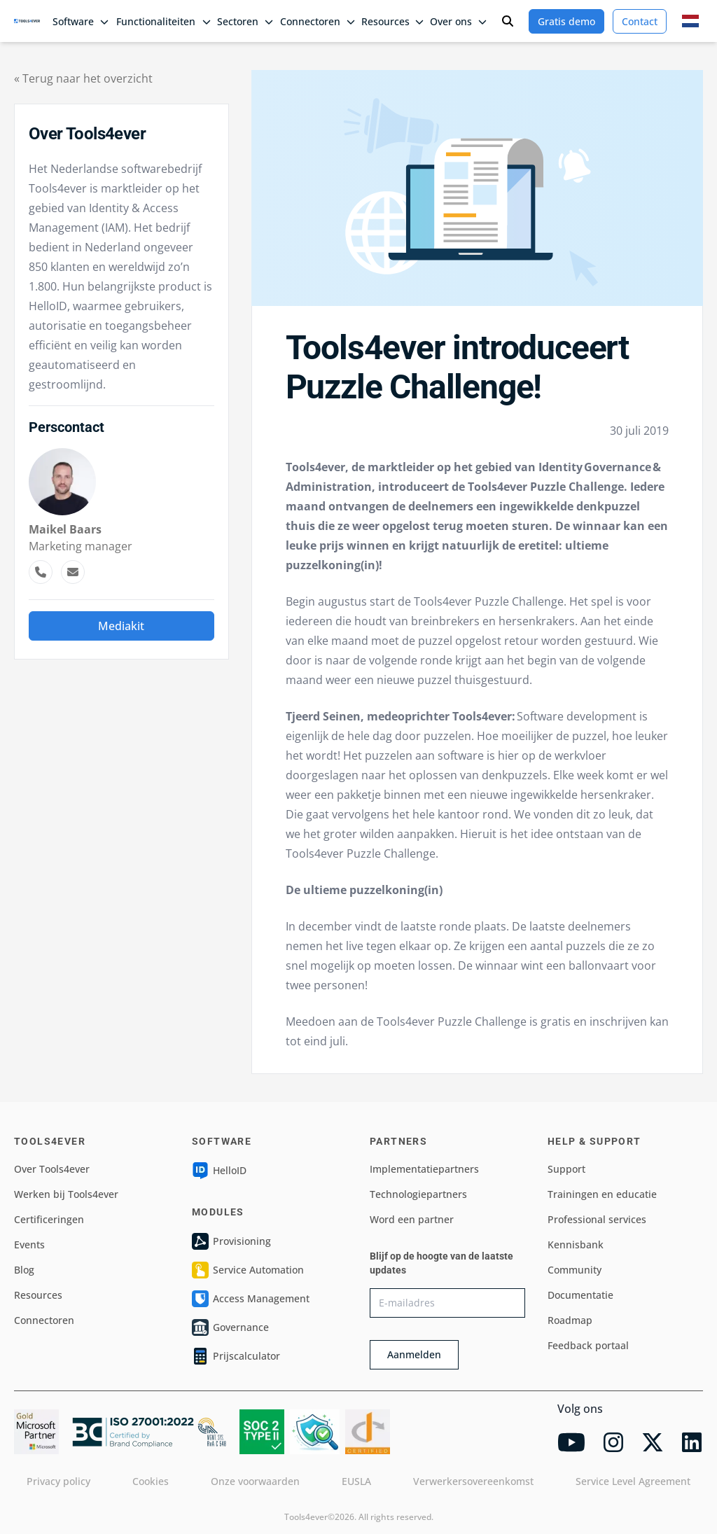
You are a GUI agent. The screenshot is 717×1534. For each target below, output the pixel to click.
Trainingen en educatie (602, 1194)
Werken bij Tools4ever (66, 1194)
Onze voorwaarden (255, 1481)
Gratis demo (566, 21)
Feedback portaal (588, 1345)
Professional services (597, 1219)
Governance (230, 1327)
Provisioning (231, 1241)
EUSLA (356, 1481)
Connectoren (44, 1320)
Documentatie (580, 1295)
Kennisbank (576, 1244)
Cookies (150, 1481)
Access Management (250, 1298)
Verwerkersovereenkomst (473, 1481)
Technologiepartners (418, 1194)
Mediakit (121, 626)
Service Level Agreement (633, 1481)
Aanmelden (414, 1354)
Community (574, 1269)
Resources (38, 1295)
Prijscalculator (236, 1356)
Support (566, 1169)
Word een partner (412, 1219)
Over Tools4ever (52, 1169)
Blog (24, 1269)
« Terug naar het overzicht (83, 78)
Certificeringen (49, 1219)
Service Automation (248, 1270)
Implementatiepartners (424, 1169)
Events (29, 1244)
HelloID (219, 1170)
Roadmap (570, 1320)
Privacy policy (58, 1481)
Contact (639, 21)
